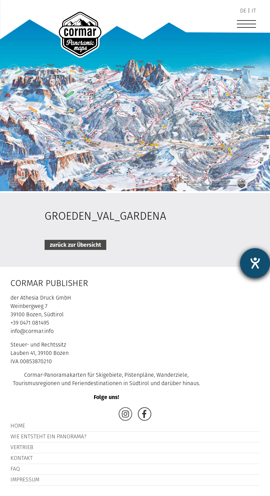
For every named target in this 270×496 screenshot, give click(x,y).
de (243, 11)
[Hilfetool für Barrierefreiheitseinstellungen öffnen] (255, 263)
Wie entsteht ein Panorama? (48, 437)
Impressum (24, 480)
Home (17, 426)
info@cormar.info (32, 331)
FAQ (15, 469)
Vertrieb (21, 447)
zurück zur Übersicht (75, 245)
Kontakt (21, 458)
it (254, 11)
